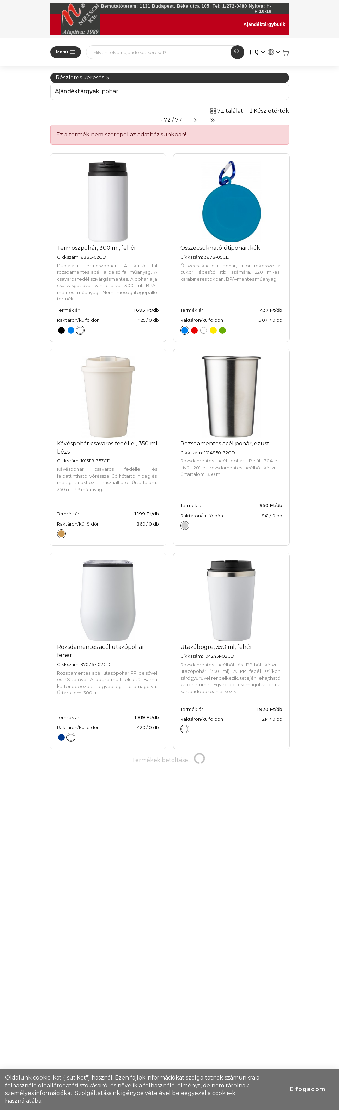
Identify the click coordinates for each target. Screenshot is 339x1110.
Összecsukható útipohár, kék (220, 248)
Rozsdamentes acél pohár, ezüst (224, 443)
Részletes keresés (83, 77)
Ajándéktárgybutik (264, 24)
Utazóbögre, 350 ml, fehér (216, 647)
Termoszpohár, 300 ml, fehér (96, 248)
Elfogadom (308, 1089)
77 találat (79, 1043)
